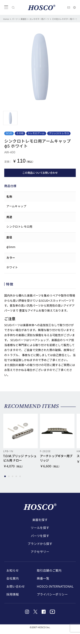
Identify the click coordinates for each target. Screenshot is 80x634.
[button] (5, 480)
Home (6, 19)
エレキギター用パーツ (45, 19)
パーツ (16, 19)
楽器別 (26, 19)
